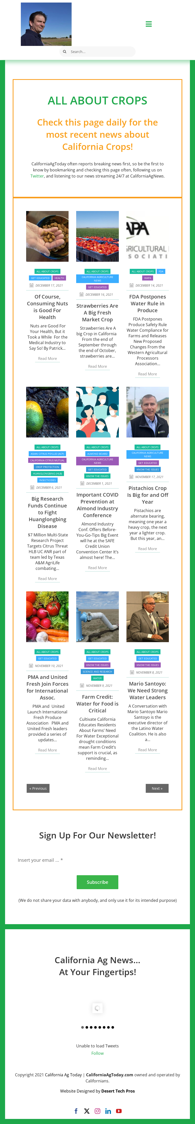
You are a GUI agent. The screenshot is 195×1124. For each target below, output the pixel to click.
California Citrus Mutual (47, 460)
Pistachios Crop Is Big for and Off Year (147, 495)
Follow (97, 1053)
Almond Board (97, 453)
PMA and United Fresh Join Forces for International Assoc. (47, 687)
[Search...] (97, 51)
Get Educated (40, 278)
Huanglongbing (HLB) (47, 473)
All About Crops (47, 271)
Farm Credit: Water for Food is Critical (97, 703)
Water (97, 678)
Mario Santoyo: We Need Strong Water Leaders (148, 690)
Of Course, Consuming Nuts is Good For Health (47, 307)
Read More (47, 358)
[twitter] (87, 1111)
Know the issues (97, 476)
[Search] (64, 51)
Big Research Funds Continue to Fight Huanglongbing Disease (47, 512)
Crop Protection (47, 467)
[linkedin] (108, 1111)
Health (59, 278)
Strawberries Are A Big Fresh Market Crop (97, 312)
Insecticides (47, 480)
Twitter (37, 176)
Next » (157, 788)
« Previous (38, 788)
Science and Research (97, 671)
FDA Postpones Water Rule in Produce (147, 303)
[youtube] (119, 1111)
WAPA (147, 278)
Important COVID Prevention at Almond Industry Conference (97, 505)
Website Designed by (97, 1091)
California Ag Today (63, 1075)
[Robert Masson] (46, 4)
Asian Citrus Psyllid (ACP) (47, 453)
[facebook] (76, 1111)
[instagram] (97, 1111)
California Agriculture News (97, 278)
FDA (161, 271)
